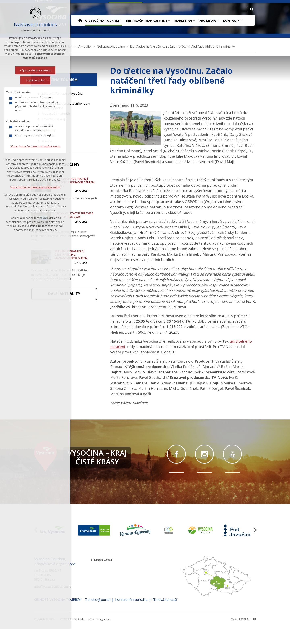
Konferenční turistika (131, 599)
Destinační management (146, 20)
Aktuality (48, 130)
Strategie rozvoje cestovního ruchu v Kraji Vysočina (65, 105)
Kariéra (46, 141)
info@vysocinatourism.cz (52, 586)
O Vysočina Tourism (102, 20)
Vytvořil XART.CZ (240, 619)
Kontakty (231, 20)
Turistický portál (97, 599)
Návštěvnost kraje (54, 119)
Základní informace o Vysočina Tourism (62, 95)
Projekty (47, 125)
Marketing (183, 20)
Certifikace (48, 136)
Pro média (207, 20)
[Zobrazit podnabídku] (120, 20)
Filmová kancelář (165, 599)
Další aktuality (64, 293)
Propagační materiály (56, 113)
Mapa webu (103, 560)
